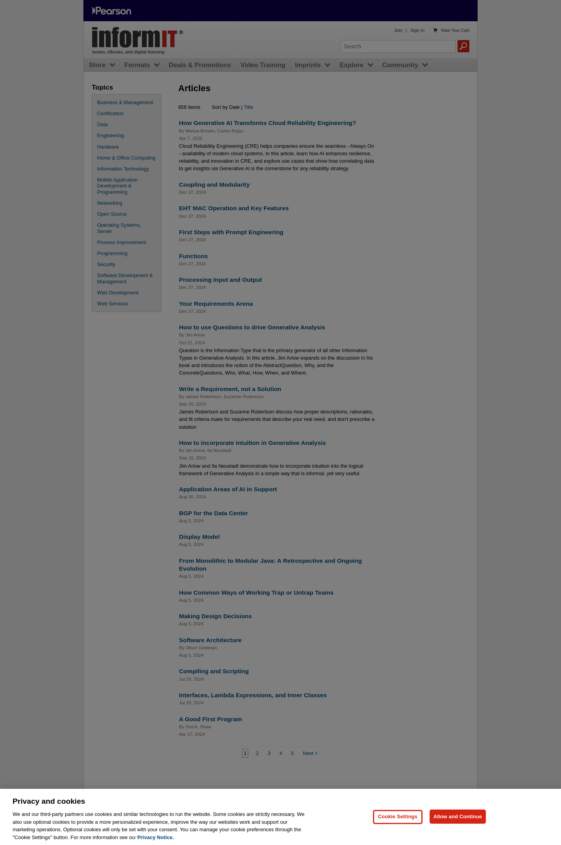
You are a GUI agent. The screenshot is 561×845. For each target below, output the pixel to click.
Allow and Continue (458, 832)
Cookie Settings (397, 832)
